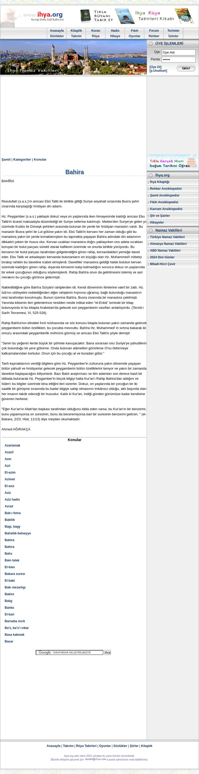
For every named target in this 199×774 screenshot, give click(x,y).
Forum (154, 30)
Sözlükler (57, 36)
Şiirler (134, 746)
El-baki (10, 580)
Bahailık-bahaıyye (18, 533)
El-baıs (10, 567)
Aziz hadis (12, 499)
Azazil (9, 452)
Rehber (154, 36)
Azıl (7, 466)
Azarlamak (12, 445)
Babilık (10, 520)
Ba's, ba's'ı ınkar (17, 628)
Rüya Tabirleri (86, 746)
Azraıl (9, 506)
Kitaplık (146, 746)
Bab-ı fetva (12, 513)
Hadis (115, 30)
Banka (9, 607)
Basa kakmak (14, 635)
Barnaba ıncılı (15, 621)
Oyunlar (134, 36)
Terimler (173, 30)
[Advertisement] (99, 115)
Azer (8, 459)
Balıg (8, 601)
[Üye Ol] (155, 67)
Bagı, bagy (12, 526)
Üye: (157, 52)
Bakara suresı (15, 574)
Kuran (95, 30)
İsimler (173, 36)
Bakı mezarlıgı (15, 587)
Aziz (8, 493)
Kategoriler (22, 159)
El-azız (9, 486)
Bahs (8, 553)
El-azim (10, 472)
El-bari (9, 614)
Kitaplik (76, 30)
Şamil (6, 159)
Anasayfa (57, 30)
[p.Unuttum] (158, 71)
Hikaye (115, 36)
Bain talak (12, 560)
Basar (9, 641)
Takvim (76, 36)
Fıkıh (134, 30)
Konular (40, 159)
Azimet (10, 479)
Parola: (156, 59)
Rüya (96, 36)
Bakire (9, 594)
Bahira (9, 540)
